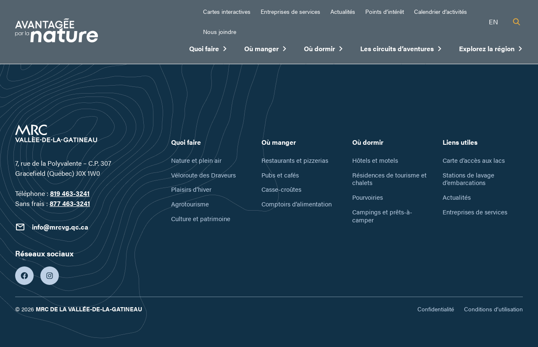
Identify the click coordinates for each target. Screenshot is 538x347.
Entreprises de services (290, 11)
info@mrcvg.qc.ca (51, 227)
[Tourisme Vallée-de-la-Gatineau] (56, 31)
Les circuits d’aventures (401, 50)
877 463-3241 (70, 203)
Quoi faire (208, 50)
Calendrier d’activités (440, 11)
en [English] (493, 21)
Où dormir (323, 50)
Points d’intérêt (384, 11)
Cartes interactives (227, 11)
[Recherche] (516, 22)
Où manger (265, 50)
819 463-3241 (70, 193)
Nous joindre (219, 31)
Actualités (342, 11)
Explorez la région (491, 50)
